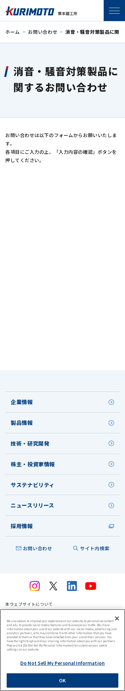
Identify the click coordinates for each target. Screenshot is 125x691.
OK (62, 680)
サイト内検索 (94, 548)
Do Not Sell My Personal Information (62, 663)
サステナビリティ (33, 485)
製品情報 (22, 423)
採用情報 (22, 526)
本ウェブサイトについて (29, 604)
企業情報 (22, 402)
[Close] (117, 618)
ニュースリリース (32, 505)
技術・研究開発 (30, 443)
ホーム (12, 31)
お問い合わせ (42, 31)
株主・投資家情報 (33, 464)
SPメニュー (114, 10)
